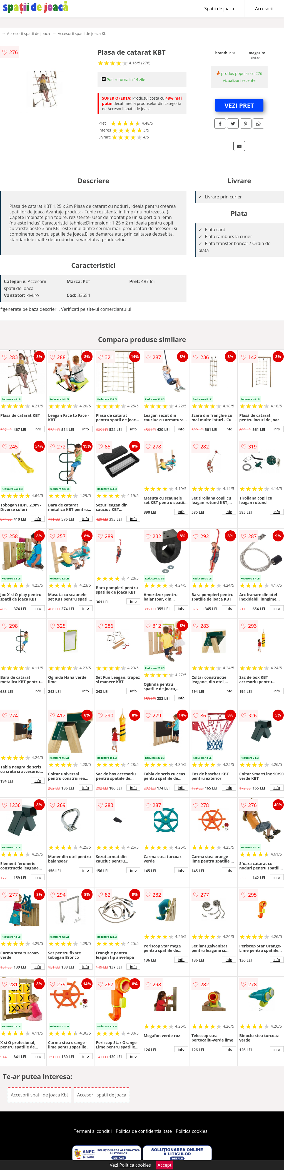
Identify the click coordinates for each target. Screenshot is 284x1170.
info (37, 429)
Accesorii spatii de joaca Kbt (83, 33)
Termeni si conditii (93, 1131)
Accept (164, 1165)
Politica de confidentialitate (144, 1131)
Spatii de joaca (219, 9)
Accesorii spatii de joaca (28, 33)
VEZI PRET (239, 105)
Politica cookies (192, 1131)
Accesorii (264, 9)
